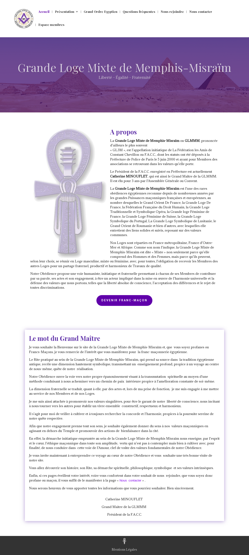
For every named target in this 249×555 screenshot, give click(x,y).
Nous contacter (200, 12)
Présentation (64, 12)
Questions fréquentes (139, 12)
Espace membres (51, 25)
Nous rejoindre (172, 12)
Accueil (44, 12)
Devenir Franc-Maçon (124, 300)
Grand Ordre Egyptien (100, 12)
